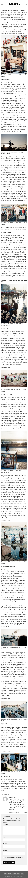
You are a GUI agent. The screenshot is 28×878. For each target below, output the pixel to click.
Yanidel (14, 3)
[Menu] (2, 5)
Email (5, 844)
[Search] (26, 4)
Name (5, 837)
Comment (6, 824)
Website (5, 850)
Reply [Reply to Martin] (25, 812)
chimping (4, 654)
